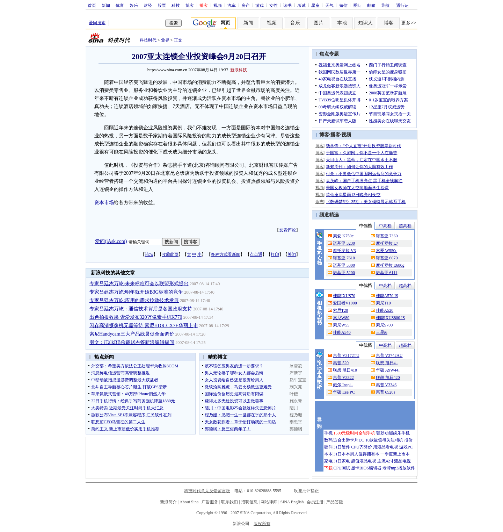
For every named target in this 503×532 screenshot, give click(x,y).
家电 (328, 461)
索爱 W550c (387, 250)
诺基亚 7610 (344, 258)
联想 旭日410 (345, 370)
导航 (385, 5)
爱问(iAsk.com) (111, 241)
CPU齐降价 (361, 447)
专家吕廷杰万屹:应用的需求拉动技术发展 (134, 300)
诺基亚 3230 (344, 243)
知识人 (365, 23)
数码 (328, 440)
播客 (335, 134)
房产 (245, 5)
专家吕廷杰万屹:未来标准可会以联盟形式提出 (139, 283)
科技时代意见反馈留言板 (207, 490)
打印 (275, 254)
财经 (148, 5)
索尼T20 (340, 310)
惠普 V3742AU (389, 355)
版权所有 (262, 523)
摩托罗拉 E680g (390, 265)
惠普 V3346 (386, 384)
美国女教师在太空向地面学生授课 (357, 187)
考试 (301, 5)
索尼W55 (341, 325)
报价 (408, 440)
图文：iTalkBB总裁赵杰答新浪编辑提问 (131, 342)
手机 (328, 433)
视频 (217, 5)
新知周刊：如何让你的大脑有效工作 (359, 166)
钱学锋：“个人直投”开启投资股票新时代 (363, 145)
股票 (162, 5)
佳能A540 (342, 332)
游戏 (259, 5)
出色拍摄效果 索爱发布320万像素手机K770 (135, 317)
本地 (342, 23)
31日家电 (341, 461)
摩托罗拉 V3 (344, 250)
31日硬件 (341, 447)
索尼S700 (384, 325)
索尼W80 (341, 317)
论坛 (149, 254)
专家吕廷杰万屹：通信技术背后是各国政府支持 (140, 308)
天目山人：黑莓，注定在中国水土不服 (361, 159)
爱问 (357, 5)
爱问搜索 (97, 22)
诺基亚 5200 (344, 272)
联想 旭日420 (388, 377)
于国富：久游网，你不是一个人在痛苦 (361, 152)
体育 (120, 5)
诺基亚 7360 (387, 235)
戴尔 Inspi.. (343, 384)
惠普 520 (341, 362)
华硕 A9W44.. (388, 370)
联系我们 (229, 501)
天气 (329, 5)
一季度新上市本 (395, 454)
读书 (287, 5)
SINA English (292, 501)
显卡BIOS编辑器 (366, 468)
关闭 (291, 254)
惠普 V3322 (343, 377)
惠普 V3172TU (346, 355)
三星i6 (381, 332)
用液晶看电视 (385, 447)
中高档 (385, 225)
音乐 (295, 23)
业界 (165, 40)
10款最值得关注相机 (384, 440)
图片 (318, 23)
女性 (273, 5)
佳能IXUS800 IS (390, 317)
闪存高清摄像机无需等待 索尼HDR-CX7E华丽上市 (143, 325)
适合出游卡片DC (348, 440)
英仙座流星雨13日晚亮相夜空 (353, 194)
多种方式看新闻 (225, 254)
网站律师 (269, 501)
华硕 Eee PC (344, 392)
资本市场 (104, 202)
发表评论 (287, 230)
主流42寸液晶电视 (394, 461)
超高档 (405, 225)
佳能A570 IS (387, 295)
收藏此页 (170, 254)
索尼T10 (383, 303)
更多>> (408, 23)
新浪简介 (168, 501)
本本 (328, 454)
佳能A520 (385, 310)
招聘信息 (249, 501)
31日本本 (341, 454)
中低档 (365, 225)
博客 (189, 5)
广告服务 (210, 501)
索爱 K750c (343, 235)
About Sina (189, 501)
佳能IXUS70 (344, 295)
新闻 (106, 5)
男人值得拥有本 (364, 454)
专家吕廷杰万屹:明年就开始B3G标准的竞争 (136, 292)
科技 (176, 5)
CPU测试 (341, 468)
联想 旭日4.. (387, 362)
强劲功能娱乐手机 (393, 433)
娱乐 (134, 5)
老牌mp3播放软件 (398, 468)
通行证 (402, 5)
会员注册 (315, 501)
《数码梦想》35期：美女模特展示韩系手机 (366, 201)
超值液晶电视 (363, 461)
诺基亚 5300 (344, 265)
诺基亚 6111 (387, 272)
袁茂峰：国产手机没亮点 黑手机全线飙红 (364, 180)
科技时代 (148, 40)
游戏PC (406, 447)
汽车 (231, 5)
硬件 (328, 447)
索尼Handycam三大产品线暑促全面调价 (131, 334)
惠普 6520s (385, 392)
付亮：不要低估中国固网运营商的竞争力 (363, 173)
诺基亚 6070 (387, 258)
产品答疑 (334, 501)
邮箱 (371, 5)
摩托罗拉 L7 (387, 243)
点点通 (256, 254)
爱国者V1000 (345, 303)
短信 (343, 5)
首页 (92, 5)
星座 (315, 5)
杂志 (319, 201)
